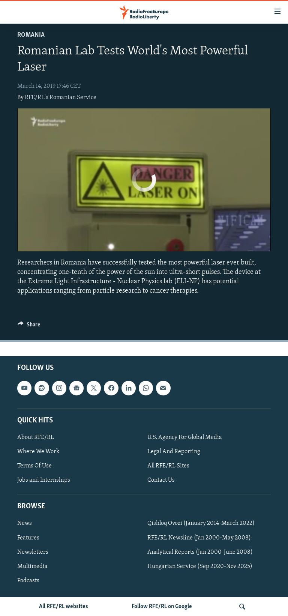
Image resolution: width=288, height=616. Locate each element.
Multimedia (32, 566)
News (24, 524)
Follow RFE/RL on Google (162, 607)
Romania (31, 35)
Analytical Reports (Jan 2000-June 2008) (200, 552)
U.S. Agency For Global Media (184, 437)
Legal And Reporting (173, 452)
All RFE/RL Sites (168, 466)
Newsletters (32, 552)
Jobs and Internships (43, 480)
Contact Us (161, 480)
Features (28, 538)
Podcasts (28, 581)
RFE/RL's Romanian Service (60, 98)
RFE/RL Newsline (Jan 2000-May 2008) (199, 538)
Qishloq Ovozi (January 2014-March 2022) (201, 524)
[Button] (29, 326)
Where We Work (38, 452)
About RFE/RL (35, 437)
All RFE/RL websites (63, 607)
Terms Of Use (34, 466)
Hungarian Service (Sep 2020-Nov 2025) (199, 566)
